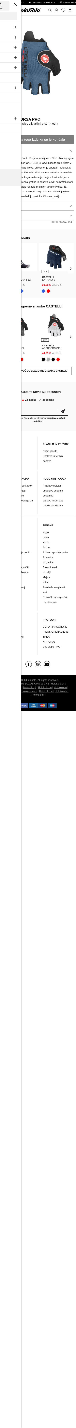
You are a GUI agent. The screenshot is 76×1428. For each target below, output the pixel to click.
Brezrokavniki (13, 582)
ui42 (46, 683)
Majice (46, 577)
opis (5, 151)
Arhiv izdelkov (13, 461)
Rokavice (10, 557)
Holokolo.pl (29, 687)
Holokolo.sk (57, 683)
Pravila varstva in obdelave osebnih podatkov (53, 490)
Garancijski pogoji (15, 490)
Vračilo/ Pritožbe (14, 495)
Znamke (10, 641)
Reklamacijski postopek (18, 485)
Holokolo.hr (61, 691)
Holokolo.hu (45, 687)
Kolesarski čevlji (14, 636)
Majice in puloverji (15, 587)
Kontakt (9, 456)
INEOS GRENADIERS (55, 631)
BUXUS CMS (32, 683)
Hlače (8, 542)
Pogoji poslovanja (53, 505)
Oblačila (10, 626)
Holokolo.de (46, 691)
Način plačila (50, 451)
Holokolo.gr (38, 694)
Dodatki (9, 631)
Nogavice (10, 562)
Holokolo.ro (60, 687)
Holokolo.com (29, 691)
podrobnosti (11, 205)
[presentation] (5, 268)
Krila (45, 582)
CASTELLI (9, 113)
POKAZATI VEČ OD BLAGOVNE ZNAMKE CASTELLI (38, 370)
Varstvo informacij (53, 500)
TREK (46, 636)
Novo (8, 532)
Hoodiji (47, 572)
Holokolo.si (13, 691)
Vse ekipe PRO (51, 646)
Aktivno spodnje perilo (17, 552)
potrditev (63, 411)
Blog (7, 451)
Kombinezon (12, 592)
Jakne (8, 547)
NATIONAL (49, 641)
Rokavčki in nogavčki (17, 567)
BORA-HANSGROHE (55, 626)
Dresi (8, 537)
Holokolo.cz (14, 687)
